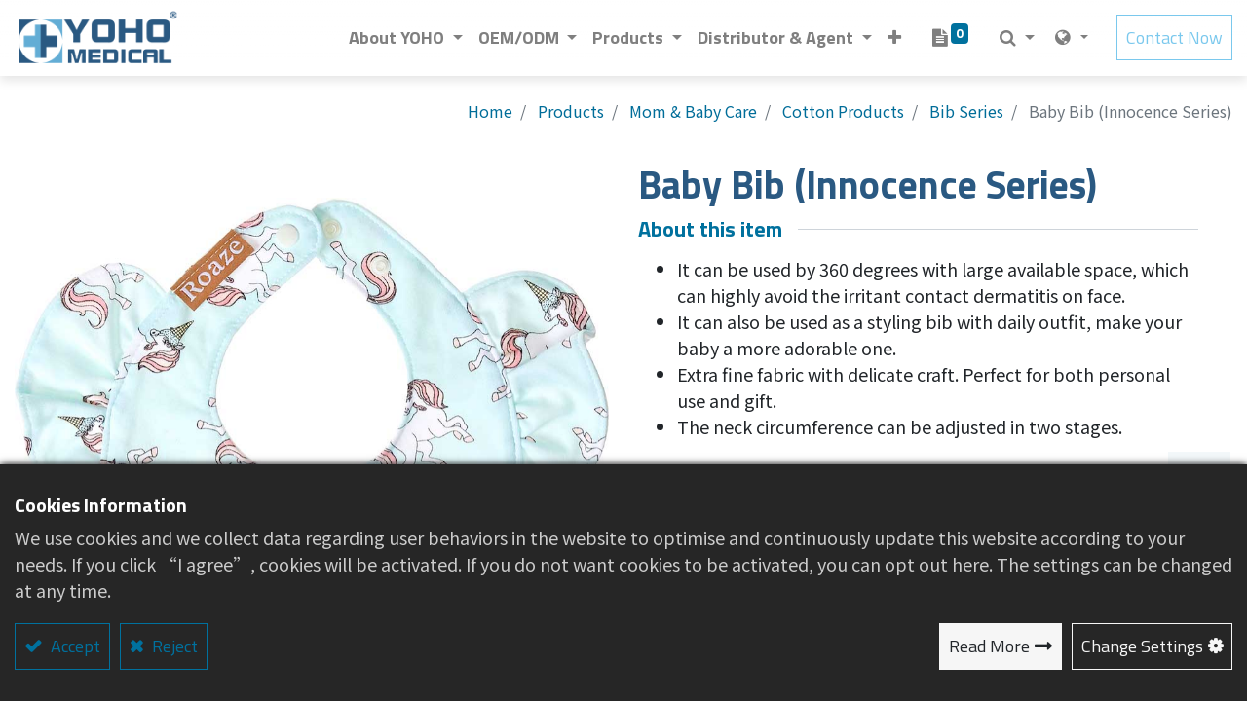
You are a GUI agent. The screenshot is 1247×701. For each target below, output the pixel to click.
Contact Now (1174, 38)
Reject (173, 646)
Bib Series (966, 111)
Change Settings (1142, 646)
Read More (989, 646)
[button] (894, 38)
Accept (73, 646)
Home (490, 111)
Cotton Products (843, 111)
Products (571, 111)
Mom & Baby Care (693, 111)
